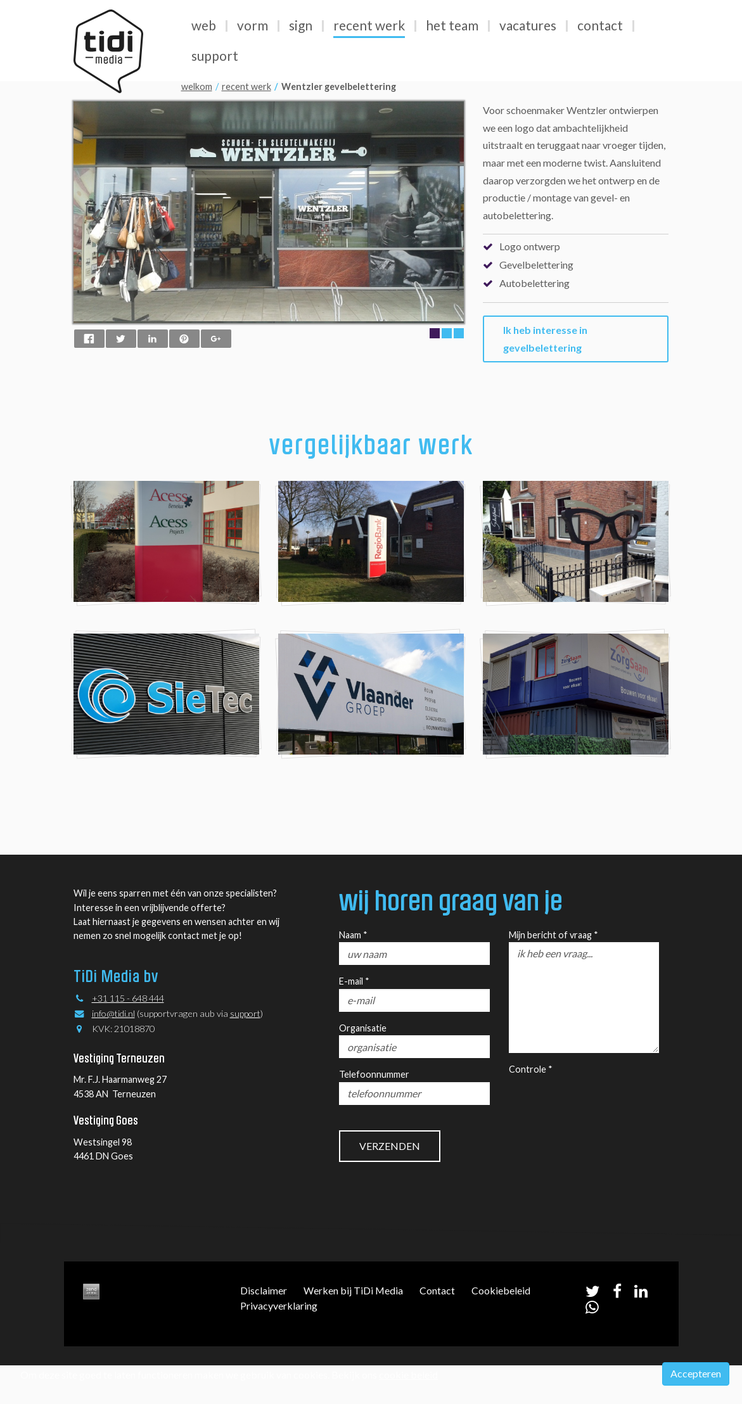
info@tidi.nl (113, 1013)
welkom (196, 86)
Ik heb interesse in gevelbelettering (545, 339)
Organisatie (363, 1028)
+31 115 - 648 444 (128, 998)
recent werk (246, 86)
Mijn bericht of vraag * (553, 934)
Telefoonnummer (374, 1074)
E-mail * (354, 981)
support (245, 1013)
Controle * (531, 1069)
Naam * (353, 934)
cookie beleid (408, 1375)
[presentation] (605, 1101)
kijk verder (371, 770)
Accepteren (695, 1373)
